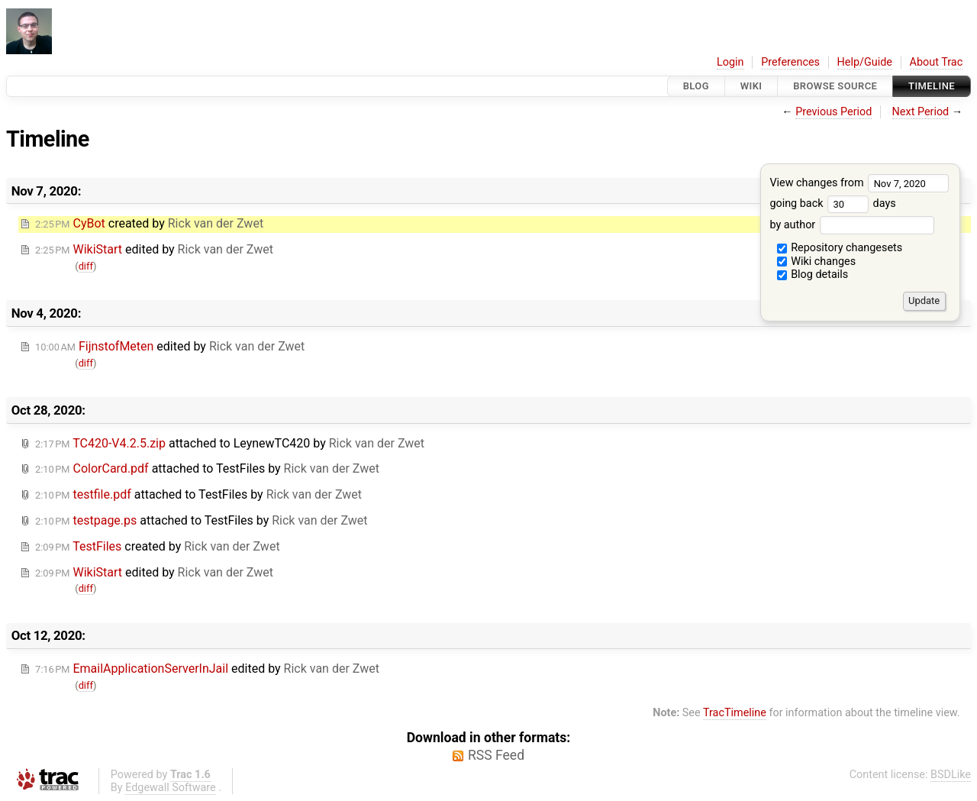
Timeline (931, 86)
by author (851, 224)
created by (149, 223)
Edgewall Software (170, 787)
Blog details (813, 274)
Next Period (921, 111)
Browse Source (835, 86)
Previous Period (833, 111)
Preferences (790, 62)
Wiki (751, 86)
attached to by (229, 443)
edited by (154, 249)
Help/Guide (864, 62)
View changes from (859, 182)
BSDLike (950, 774)
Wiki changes (816, 261)
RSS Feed (496, 755)
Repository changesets (840, 247)
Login (730, 62)
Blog (696, 86)
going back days (832, 203)
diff (86, 266)
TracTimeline (734, 712)
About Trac (936, 62)
